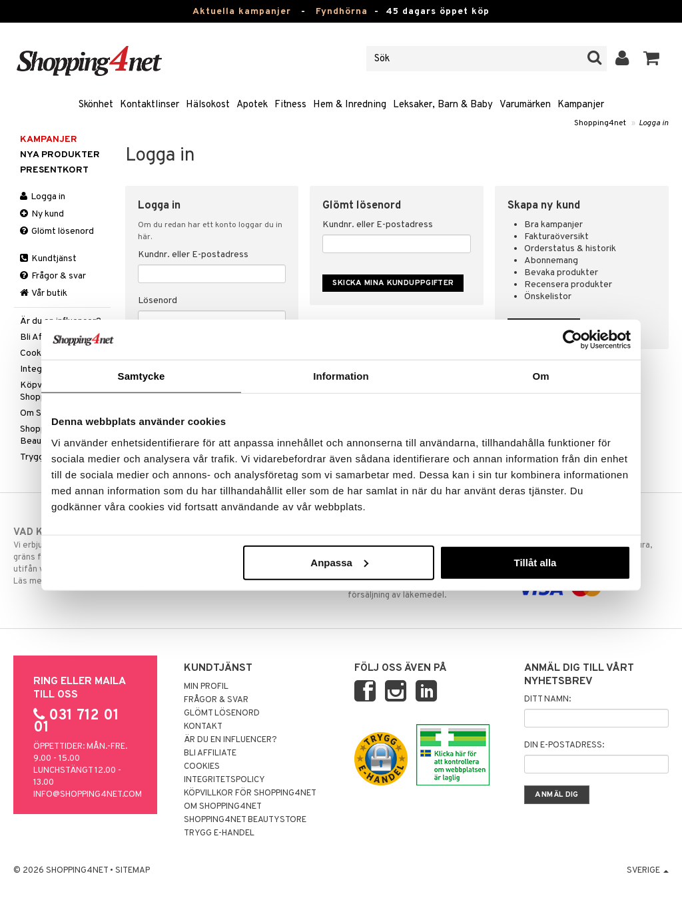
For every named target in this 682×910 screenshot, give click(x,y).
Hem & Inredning (349, 105)
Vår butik (43, 293)
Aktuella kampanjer (241, 11)
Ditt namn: (547, 699)
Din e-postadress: (564, 745)
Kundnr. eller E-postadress (193, 254)
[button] (651, 58)
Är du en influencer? (230, 740)
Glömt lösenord (57, 231)
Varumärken (525, 105)
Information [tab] (341, 376)
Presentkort (54, 170)
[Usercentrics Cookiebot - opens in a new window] (572, 340)
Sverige (648, 870)
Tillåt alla (534, 562)
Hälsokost (208, 105)
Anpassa (339, 562)
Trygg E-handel (219, 833)
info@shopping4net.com (87, 794)
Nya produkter (60, 155)
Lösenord (157, 300)
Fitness (290, 105)
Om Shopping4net (223, 806)
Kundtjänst (48, 258)
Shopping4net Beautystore (245, 820)
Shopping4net (600, 123)
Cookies (202, 766)
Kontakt (203, 726)
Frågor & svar (53, 276)
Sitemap (132, 870)
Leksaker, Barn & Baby (443, 105)
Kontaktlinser (149, 105)
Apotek (252, 105)
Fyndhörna (342, 11)
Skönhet (96, 105)
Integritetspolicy (224, 780)
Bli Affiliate (210, 753)
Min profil (206, 687)
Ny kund (42, 214)
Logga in (654, 123)
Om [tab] (540, 376)
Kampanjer (580, 105)
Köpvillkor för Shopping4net (250, 793)
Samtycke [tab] (141, 376)
